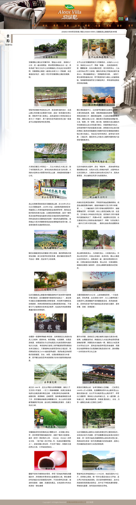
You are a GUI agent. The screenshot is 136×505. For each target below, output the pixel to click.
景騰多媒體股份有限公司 (76, 502)
